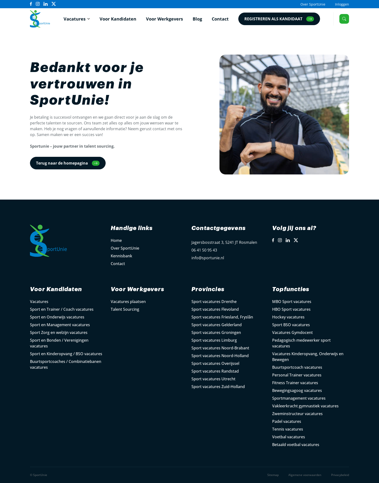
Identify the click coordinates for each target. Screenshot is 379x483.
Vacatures (75, 19)
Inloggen (342, 4)
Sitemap (273, 475)
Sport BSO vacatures (291, 324)
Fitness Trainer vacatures (295, 382)
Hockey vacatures (288, 317)
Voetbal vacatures (288, 437)
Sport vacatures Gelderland (216, 324)
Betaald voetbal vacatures (295, 444)
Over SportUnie (312, 4)
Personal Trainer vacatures (296, 375)
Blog (197, 19)
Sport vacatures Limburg (214, 340)
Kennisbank (121, 256)
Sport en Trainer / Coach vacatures (62, 309)
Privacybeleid (340, 475)
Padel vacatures (286, 421)
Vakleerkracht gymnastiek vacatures (305, 406)
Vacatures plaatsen (128, 301)
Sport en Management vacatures (60, 324)
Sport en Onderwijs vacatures (57, 317)
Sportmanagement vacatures (299, 398)
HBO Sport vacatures (291, 309)
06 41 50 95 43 (204, 250)
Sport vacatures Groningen (216, 332)
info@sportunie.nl (207, 257)
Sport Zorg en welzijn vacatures (58, 332)
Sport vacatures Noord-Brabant (220, 348)
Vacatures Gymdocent (292, 332)
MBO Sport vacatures (291, 301)
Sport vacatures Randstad (215, 371)
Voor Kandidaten (118, 19)
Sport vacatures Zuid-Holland (218, 386)
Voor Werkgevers (164, 19)
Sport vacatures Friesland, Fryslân (222, 317)
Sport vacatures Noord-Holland (220, 355)
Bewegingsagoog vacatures (297, 390)
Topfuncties (290, 289)
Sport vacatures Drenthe (214, 301)
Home (116, 240)
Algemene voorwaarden (304, 475)
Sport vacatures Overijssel (215, 363)
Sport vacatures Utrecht (213, 379)
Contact (220, 19)
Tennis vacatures (287, 429)
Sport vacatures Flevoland (215, 309)
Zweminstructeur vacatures (297, 413)
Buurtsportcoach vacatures (297, 367)
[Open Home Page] (40, 19)
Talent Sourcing (125, 309)
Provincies (207, 289)
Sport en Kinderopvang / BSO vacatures (66, 353)
